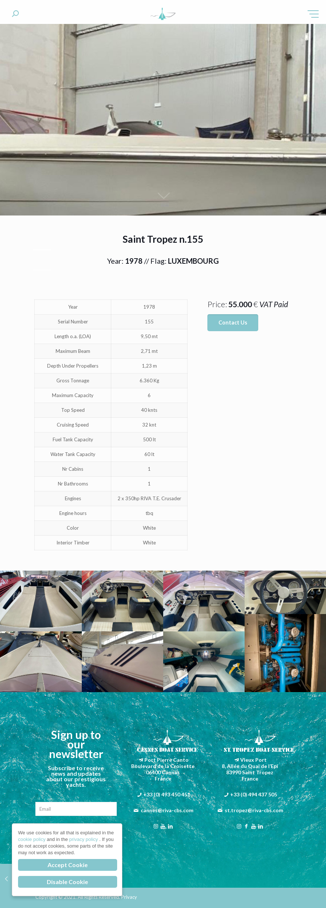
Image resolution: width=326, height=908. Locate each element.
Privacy (129, 897)
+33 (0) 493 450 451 (166, 794)
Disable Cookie (67, 881)
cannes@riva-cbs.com (167, 810)
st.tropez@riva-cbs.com (254, 810)
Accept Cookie (68, 864)
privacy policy (84, 839)
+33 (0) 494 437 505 (253, 794)
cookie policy (32, 839)
